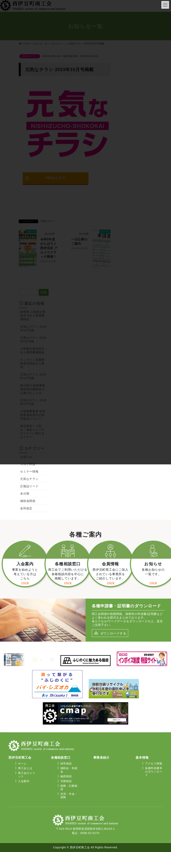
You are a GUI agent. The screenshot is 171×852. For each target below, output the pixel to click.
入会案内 (23, 781)
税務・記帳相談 (68, 787)
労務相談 (66, 781)
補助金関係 (27, 501)
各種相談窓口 (60, 757)
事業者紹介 (101, 757)
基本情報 (142, 757)
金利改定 (26, 508)
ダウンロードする (113, 633)
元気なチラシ (29, 478)
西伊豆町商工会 (20, 757)
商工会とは (25, 768)
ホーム (22, 763)
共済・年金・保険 (68, 795)
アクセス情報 (153, 763)
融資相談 (66, 776)
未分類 (24, 493)
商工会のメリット (26, 774)
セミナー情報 (29, 471)
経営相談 (66, 763)
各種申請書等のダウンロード (153, 771)
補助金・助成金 (68, 770)
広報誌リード (29, 486)
